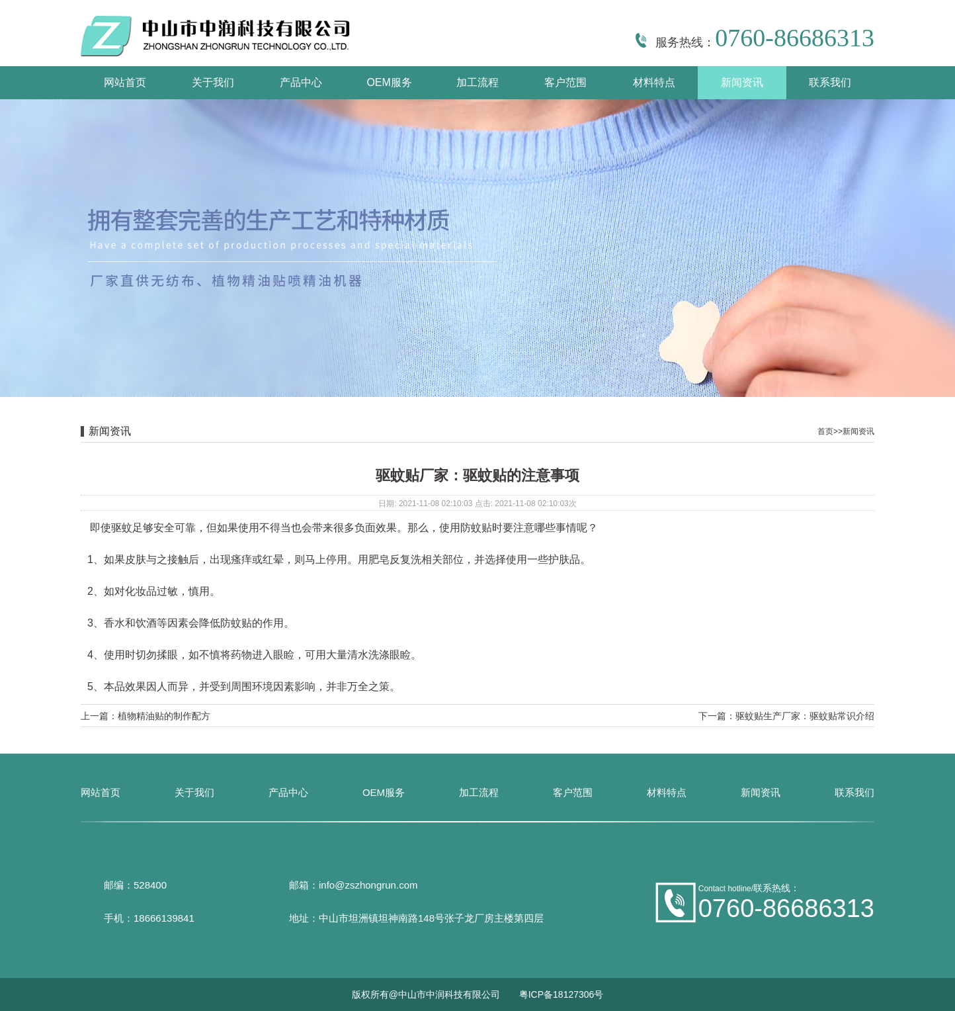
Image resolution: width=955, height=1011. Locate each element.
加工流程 (477, 82)
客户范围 (565, 82)
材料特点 (654, 82)
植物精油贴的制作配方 (164, 716)
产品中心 (301, 82)
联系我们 (830, 82)
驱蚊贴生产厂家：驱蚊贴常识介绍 (804, 716)
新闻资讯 (742, 82)
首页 (825, 431)
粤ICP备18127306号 (561, 994)
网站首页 (125, 82)
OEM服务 (388, 82)
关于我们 (213, 82)
